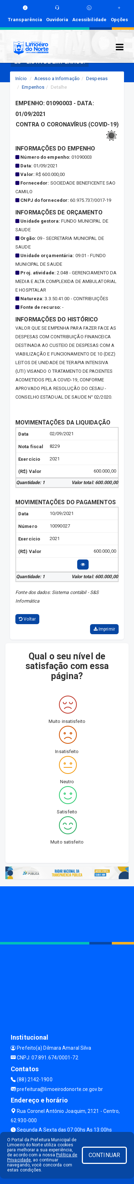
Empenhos (33, 87)
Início (21, 78)
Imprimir (104, 629)
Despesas (97, 78)
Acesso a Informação (57, 78)
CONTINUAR (104, 1155)
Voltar (27, 619)
